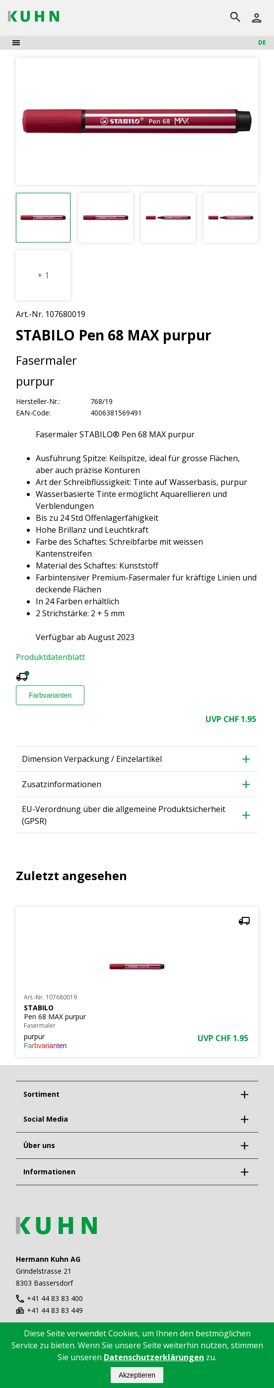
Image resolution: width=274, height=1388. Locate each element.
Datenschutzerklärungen (154, 1357)
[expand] (244, 1094)
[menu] (16, 43)
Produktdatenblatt (50, 657)
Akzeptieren (137, 1375)
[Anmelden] (256, 18)
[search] (235, 18)
